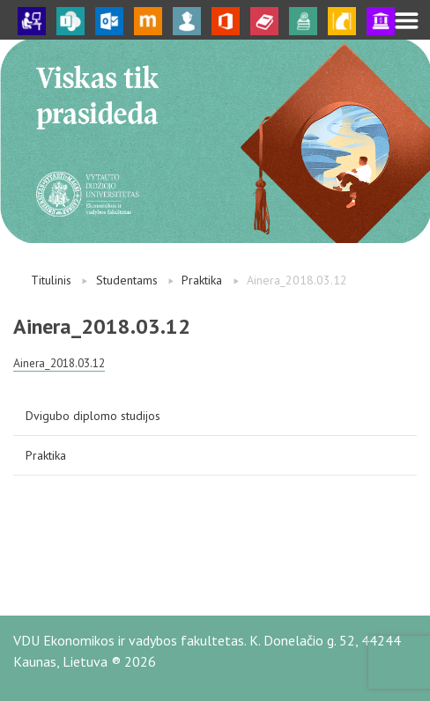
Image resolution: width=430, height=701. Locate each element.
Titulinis (51, 280)
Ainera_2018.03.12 (59, 363)
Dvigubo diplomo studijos (93, 416)
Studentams (127, 280)
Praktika (202, 280)
